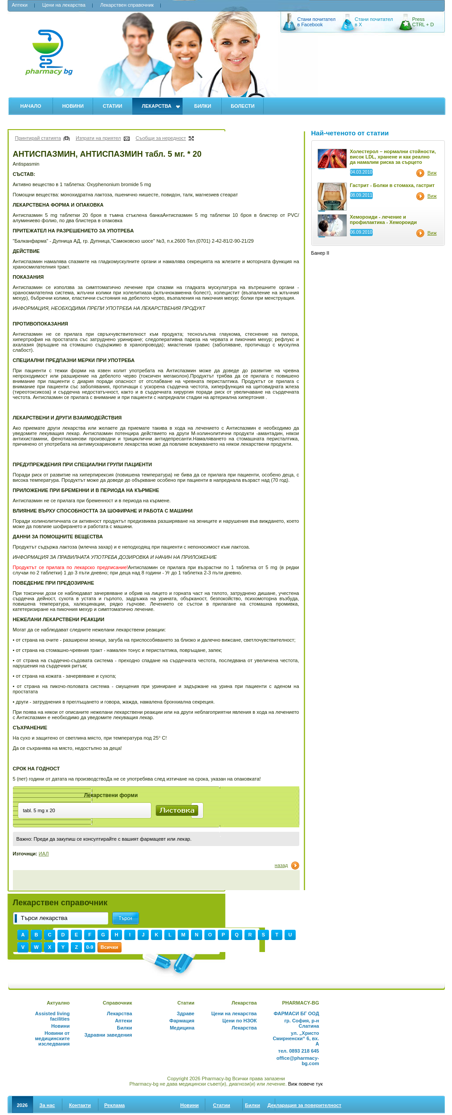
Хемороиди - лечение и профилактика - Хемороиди (383, 219)
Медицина (182, 1027)
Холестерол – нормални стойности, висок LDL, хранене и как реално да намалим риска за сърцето (393, 157)
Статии (112, 106)
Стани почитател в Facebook (316, 21)
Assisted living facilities (52, 1016)
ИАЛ (44, 853)
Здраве (185, 1013)
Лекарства (156, 106)
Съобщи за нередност (161, 138)
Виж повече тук (305, 1084)
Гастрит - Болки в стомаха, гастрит (392, 185)
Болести (243, 106)
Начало (30, 106)
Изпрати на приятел (98, 138)
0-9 (90, 947)
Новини (73, 106)
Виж (432, 172)
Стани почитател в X (374, 21)
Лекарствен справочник (127, 5)
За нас (47, 1105)
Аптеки (20, 5)
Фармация (181, 1020)
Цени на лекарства (64, 5)
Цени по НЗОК (239, 1020)
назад (281, 865)
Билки (202, 106)
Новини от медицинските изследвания (52, 1038)
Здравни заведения (108, 1035)
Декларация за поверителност (305, 1105)
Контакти (80, 1105)
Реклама (114, 1105)
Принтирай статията (38, 138)
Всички (109, 947)
